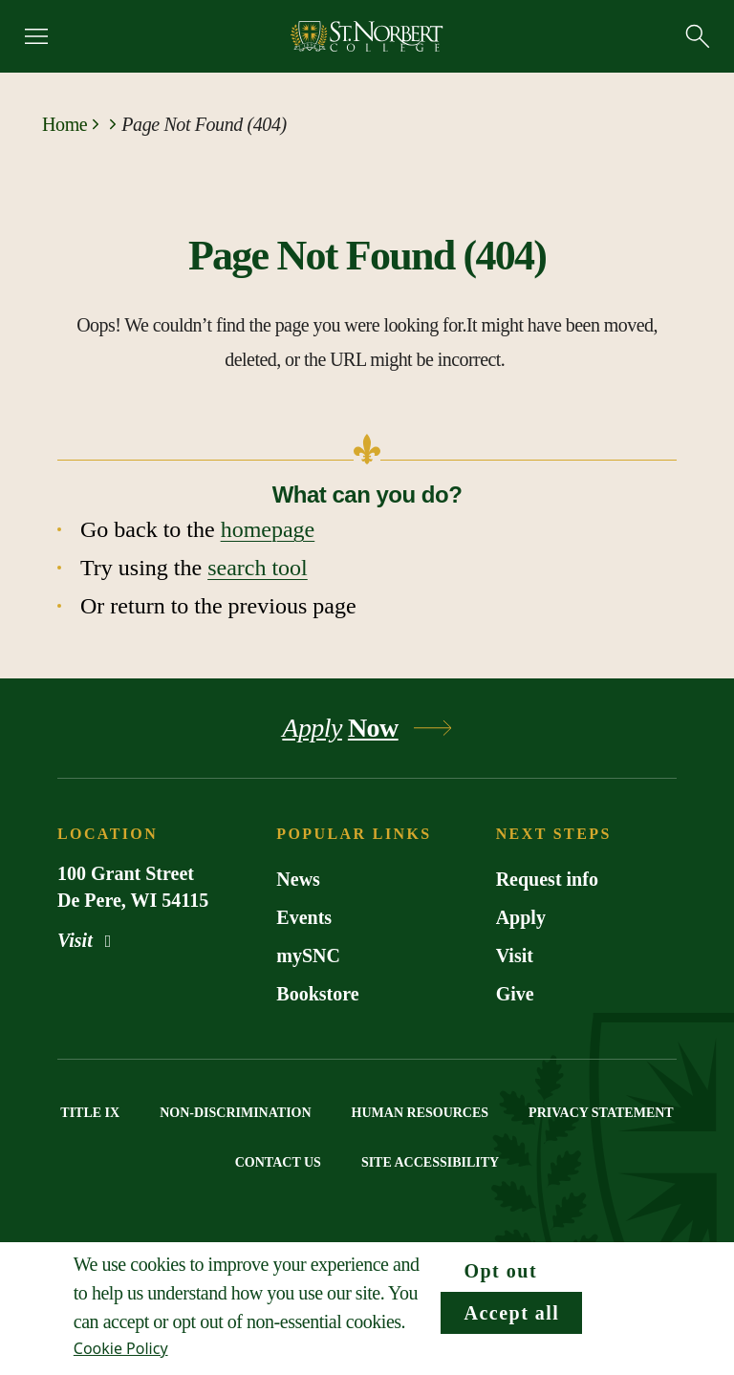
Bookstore (317, 993)
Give (515, 993)
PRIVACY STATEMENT (601, 1113)
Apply (521, 917)
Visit (88, 940)
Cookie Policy (121, 1348)
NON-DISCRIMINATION (235, 1113)
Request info (547, 879)
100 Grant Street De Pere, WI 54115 (132, 887)
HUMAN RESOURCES (420, 1113)
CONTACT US (278, 1162)
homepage (268, 529)
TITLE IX (89, 1113)
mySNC (308, 955)
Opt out (500, 1270)
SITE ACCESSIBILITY (430, 1162)
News (298, 879)
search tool (257, 567)
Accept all (511, 1312)
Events (304, 917)
